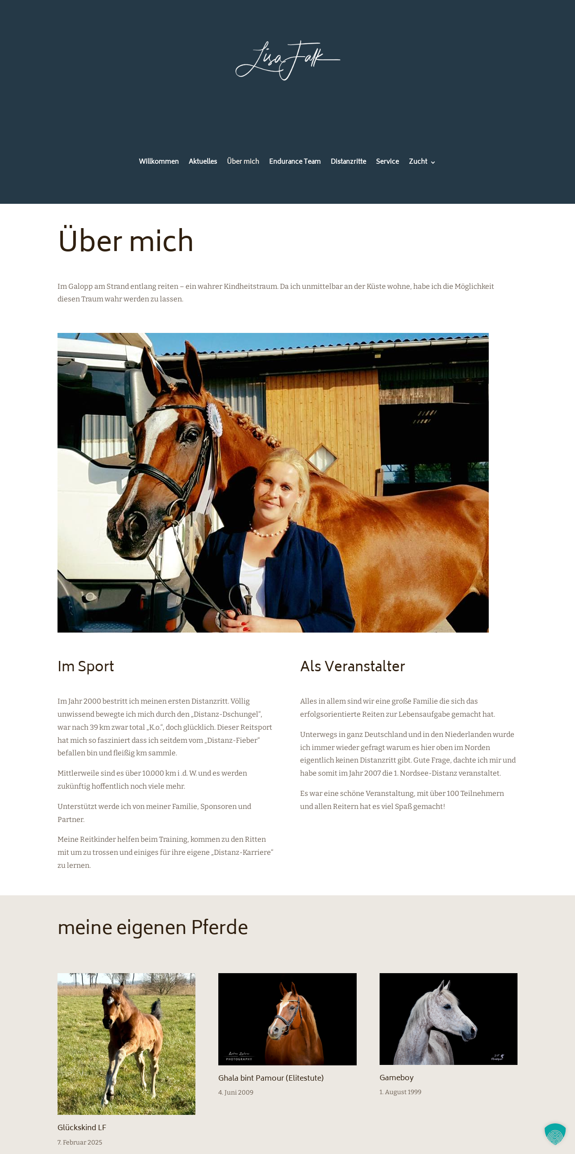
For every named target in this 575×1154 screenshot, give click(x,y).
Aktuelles (203, 163)
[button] (555, 1134)
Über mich (243, 163)
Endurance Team (295, 163)
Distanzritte (348, 163)
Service (387, 163)
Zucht (418, 163)
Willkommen (159, 163)
